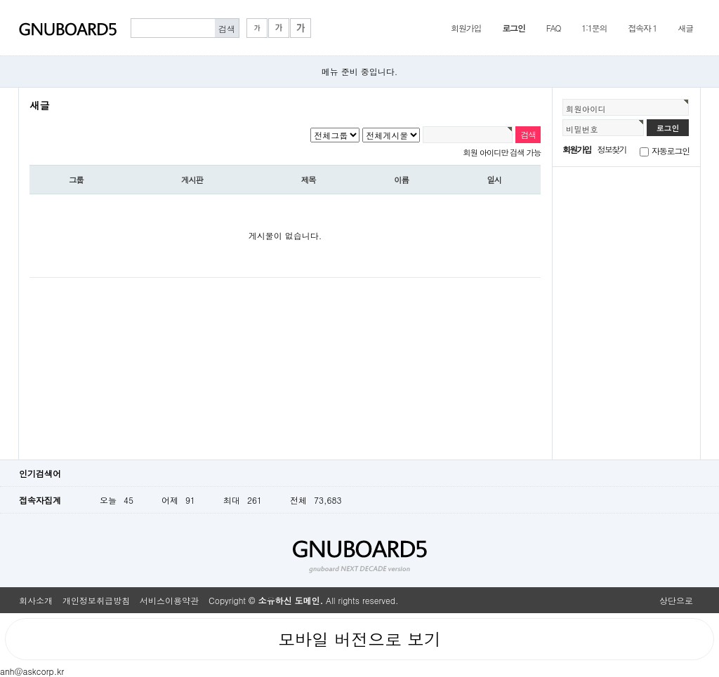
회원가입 (466, 28)
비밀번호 (582, 129)
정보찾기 (612, 149)
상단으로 (676, 600)
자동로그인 (671, 150)
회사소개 (36, 600)
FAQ (553, 28)
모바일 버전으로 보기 (359, 639)
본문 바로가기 (0, 0)
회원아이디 (586, 108)
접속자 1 (642, 28)
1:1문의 (594, 28)
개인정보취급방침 (96, 600)
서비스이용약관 (169, 600)
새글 (685, 28)
